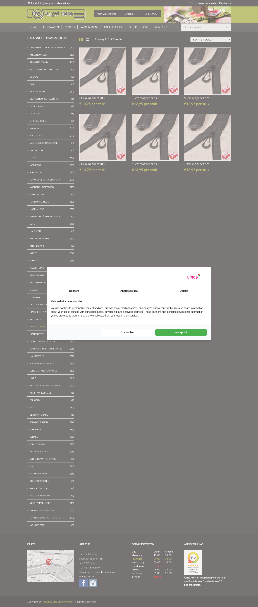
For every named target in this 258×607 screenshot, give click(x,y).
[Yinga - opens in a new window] (193, 276)
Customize (127, 332)
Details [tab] (184, 290)
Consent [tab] (74, 290)
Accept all (181, 332)
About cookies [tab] (129, 290)
